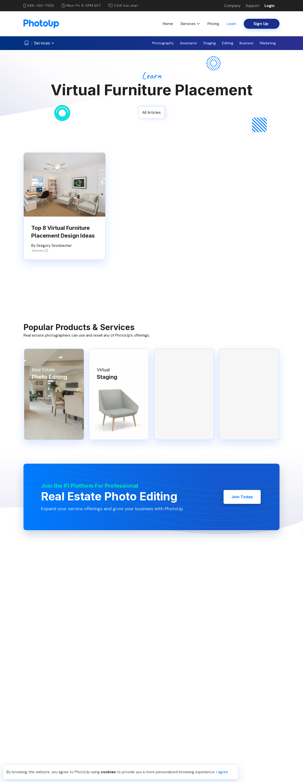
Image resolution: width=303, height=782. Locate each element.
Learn (231, 23)
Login (269, 5)
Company (232, 5)
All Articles (151, 112)
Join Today (242, 496)
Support (253, 5)
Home (167, 23)
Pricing (213, 23)
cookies (108, 771)
